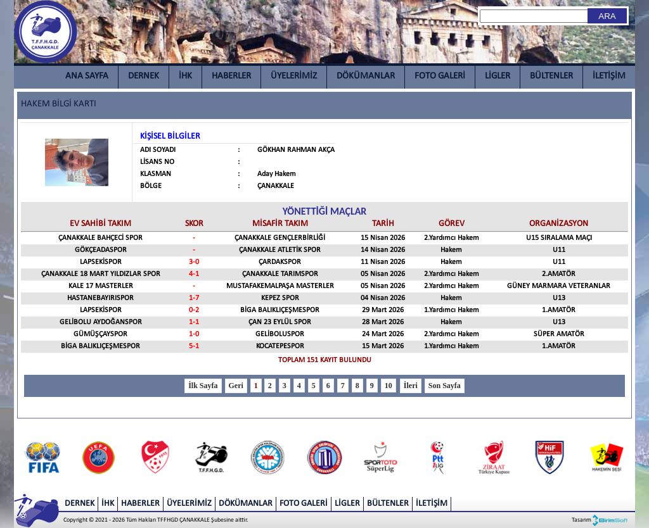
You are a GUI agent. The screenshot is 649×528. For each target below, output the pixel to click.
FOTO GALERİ (439, 76)
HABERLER (231, 76)
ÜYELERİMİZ (294, 76)
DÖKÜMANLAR (366, 76)
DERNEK (143, 76)
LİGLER (497, 76)
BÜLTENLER (551, 76)
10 (388, 385)
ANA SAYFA (86, 76)
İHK (185, 76)
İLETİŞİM (609, 76)
